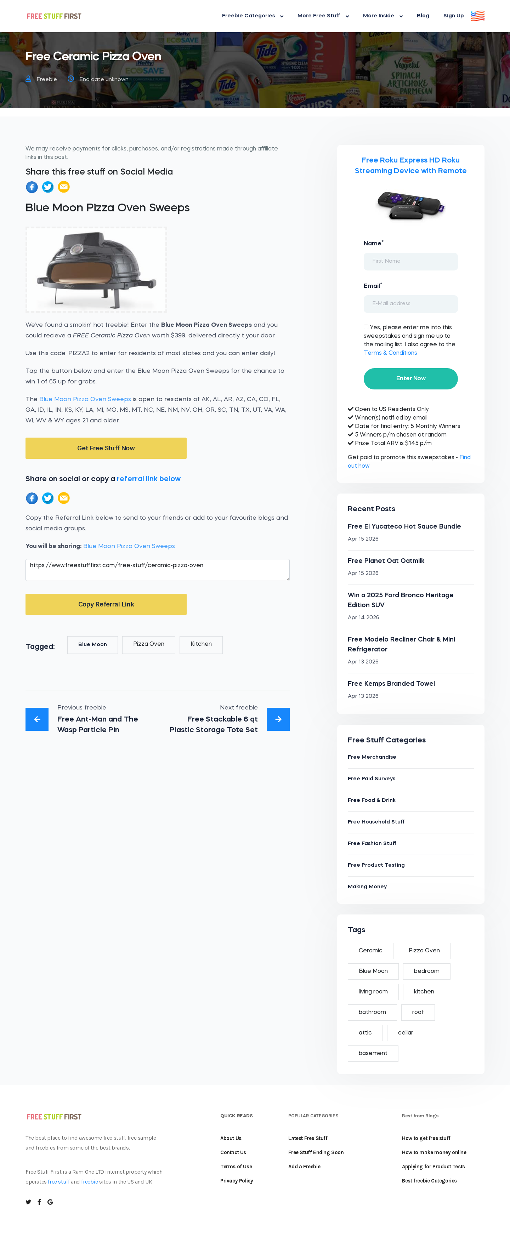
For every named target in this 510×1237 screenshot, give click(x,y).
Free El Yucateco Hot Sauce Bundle (404, 527)
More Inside (383, 16)
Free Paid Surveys (371, 779)
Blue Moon (92, 645)
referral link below (149, 479)
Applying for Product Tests (433, 1166)
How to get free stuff (426, 1138)
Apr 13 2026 (363, 662)
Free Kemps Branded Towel (391, 684)
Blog (423, 16)
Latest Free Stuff (307, 1138)
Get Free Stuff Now (106, 448)
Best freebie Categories (429, 1181)
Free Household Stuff (376, 822)
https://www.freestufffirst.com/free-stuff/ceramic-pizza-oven (158, 570)
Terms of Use (236, 1166)
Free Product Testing (376, 865)
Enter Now (410, 379)
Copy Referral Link (106, 604)
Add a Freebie (304, 1166)
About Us (231, 1138)
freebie (89, 1181)
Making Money (367, 887)
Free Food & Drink (372, 800)
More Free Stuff (323, 16)
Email (373, 285)
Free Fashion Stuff (372, 843)
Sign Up (453, 16)
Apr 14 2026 (363, 618)
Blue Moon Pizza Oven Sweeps (85, 400)
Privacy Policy (236, 1181)
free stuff (58, 1181)
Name (374, 243)
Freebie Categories (252, 16)
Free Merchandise (372, 757)
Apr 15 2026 (363, 539)
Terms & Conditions (390, 353)
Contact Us (233, 1152)
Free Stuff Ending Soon (316, 1152)
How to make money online (434, 1152)
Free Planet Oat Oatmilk (386, 561)
